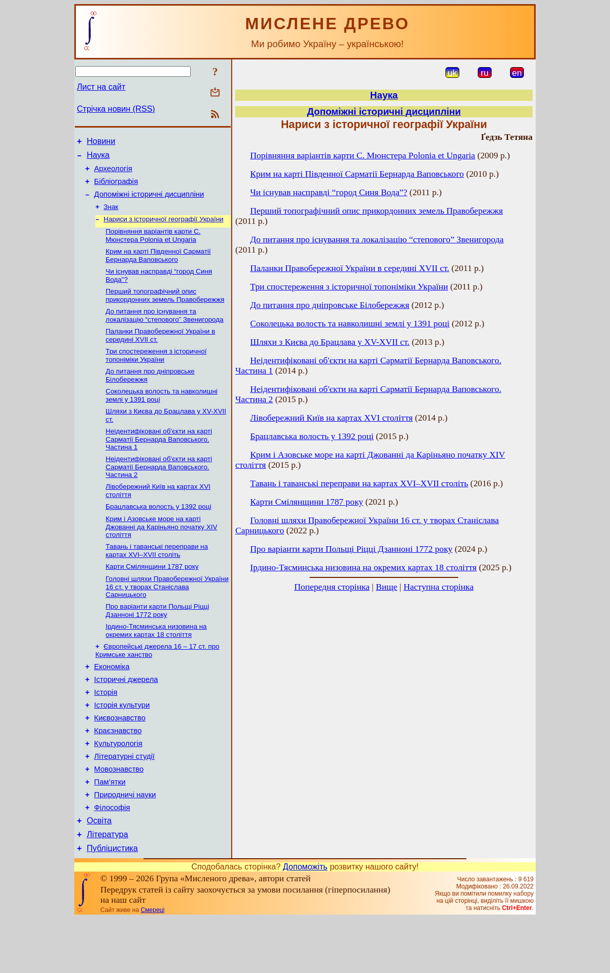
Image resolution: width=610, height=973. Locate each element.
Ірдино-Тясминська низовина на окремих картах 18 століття (156, 661)
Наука (98, 158)
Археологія (113, 173)
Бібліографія (116, 187)
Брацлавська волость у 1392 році (158, 530)
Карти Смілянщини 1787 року (152, 593)
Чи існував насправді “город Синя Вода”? (329, 192)
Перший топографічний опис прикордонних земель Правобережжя (165, 309)
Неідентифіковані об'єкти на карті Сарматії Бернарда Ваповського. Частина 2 (159, 489)
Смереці (152, 964)
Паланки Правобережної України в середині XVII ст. (349, 268)
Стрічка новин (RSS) (116, 109)
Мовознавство (119, 814)
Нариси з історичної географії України (163, 229)
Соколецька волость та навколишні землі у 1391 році (350, 323)
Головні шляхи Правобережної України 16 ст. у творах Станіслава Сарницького (167, 615)
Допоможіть (305, 921)
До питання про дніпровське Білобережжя (329, 305)
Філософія (112, 857)
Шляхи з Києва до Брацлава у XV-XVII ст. (330, 342)
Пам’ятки (110, 828)
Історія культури (122, 742)
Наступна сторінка (438, 587)
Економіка (112, 699)
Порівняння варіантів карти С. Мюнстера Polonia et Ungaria (153, 246)
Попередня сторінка (332, 587)
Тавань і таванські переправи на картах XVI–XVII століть (157, 577)
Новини (101, 142)
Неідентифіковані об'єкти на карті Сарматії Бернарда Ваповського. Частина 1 (159, 460)
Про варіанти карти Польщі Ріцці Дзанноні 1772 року (157, 640)
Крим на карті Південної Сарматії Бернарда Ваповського (158, 267)
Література (107, 887)
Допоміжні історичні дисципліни (149, 202)
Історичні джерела (126, 714)
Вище (386, 587)
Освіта (99, 871)
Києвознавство (120, 757)
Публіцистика (112, 902)
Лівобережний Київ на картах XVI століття (331, 418)
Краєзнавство (118, 771)
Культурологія (118, 785)
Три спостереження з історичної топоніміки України (156, 372)
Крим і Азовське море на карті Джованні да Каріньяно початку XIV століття (161, 552)
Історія (105, 728)
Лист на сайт (101, 86)
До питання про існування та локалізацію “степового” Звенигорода (164, 330)
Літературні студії (124, 800)
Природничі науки (125, 843)
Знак (111, 215)
